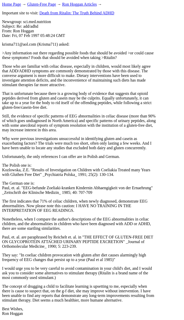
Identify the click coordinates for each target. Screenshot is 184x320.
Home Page (11, 4)
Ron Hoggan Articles (79, 4)
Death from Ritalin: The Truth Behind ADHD (76, 13)
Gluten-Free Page (41, 4)
